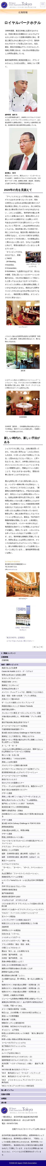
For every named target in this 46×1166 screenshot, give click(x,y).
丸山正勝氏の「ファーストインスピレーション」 (20, 873)
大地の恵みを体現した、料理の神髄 (15, 830)
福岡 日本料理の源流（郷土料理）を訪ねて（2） (21, 854)
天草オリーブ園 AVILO (10, 699)
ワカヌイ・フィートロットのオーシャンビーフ (20, 913)
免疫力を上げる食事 (9, 668)
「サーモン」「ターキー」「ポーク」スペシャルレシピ (22, 868)
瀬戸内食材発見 (8, 893)
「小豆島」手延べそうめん (12, 1006)
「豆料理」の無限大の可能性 (13, 995)
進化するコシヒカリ (9, 779)
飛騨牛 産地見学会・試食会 (12, 811)
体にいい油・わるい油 (10, 755)
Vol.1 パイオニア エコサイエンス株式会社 (18, 1086)
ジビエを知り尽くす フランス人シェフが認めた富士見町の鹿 (22, 905)
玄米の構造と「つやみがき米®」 (14, 759)
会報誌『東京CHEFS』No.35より (23, 629)
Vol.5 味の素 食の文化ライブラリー (15, 1069)
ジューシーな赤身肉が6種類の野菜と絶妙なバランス (22, 999)
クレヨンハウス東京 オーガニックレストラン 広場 (21, 713)
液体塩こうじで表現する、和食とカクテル (18, 736)
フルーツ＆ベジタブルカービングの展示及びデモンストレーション (22, 842)
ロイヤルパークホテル (10, 864)
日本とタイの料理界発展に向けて (14, 965)
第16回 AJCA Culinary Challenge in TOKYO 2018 (21, 733)
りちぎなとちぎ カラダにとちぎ (14, 900)
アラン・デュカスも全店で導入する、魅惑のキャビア (22, 786)
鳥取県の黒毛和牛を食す (11, 897)
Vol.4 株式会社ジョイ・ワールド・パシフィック (21, 1073)
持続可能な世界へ (8, 709)
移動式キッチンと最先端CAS (13, 1023)
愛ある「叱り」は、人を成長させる (15, 951)
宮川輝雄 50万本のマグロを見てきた (16, 1026)
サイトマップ (29, 1129)
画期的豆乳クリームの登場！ (13, 877)
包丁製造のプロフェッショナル (14, 1046)
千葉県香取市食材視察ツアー (13, 729)
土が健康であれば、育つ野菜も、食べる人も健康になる (22, 980)
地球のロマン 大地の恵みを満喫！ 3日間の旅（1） (21, 992)
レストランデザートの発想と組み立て (16, 920)
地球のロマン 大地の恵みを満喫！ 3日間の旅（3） (21, 985)
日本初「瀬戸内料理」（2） (12, 955)
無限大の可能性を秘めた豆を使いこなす (17, 968)
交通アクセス (17, 1129)
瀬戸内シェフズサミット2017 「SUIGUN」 (18, 804)
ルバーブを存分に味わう (11, 1053)
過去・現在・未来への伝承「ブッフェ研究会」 (20, 696)
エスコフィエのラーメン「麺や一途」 (16, 941)
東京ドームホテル (8, 861)
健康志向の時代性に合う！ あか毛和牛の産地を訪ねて (22, 1002)
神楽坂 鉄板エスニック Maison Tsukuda (17, 706)
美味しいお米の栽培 (9, 762)
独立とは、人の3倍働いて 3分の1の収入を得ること (21, 1012)
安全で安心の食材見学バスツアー (14, 790)
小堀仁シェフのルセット (11, 948)
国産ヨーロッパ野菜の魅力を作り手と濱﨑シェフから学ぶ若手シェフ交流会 (22, 741)
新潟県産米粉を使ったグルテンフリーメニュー (20, 772)
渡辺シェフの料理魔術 (10, 1016)
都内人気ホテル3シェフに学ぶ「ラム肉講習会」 (20, 800)
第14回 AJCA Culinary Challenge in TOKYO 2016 (21, 823)
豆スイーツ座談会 (8, 916)
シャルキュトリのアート (11, 937)
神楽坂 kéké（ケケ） (10, 682)
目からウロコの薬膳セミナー (13, 783)
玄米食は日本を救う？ (10, 689)
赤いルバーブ (7, 1050)
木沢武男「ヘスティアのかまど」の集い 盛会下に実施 (22, 1065)
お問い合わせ (40, 1129)
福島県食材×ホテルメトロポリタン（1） (17, 1060)
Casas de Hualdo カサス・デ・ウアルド (17, 671)
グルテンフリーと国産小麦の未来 (14, 765)
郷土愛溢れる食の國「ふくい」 (14, 975)
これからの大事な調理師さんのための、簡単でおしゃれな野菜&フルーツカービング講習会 (22, 750)
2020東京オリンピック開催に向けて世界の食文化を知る (22, 815)
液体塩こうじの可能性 (10, 850)
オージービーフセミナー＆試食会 (14, 726)
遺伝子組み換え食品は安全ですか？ (15, 722)
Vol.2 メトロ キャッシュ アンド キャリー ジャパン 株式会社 (22, 1081)
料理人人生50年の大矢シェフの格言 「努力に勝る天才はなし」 (23, 1034)
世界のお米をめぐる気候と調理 (14, 675)
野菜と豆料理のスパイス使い (13, 837)
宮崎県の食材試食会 (9, 890)
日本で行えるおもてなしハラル (14, 886)
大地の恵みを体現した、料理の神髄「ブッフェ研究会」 (21, 717)
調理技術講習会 (8, 827)
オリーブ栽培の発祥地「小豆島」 (14, 1009)
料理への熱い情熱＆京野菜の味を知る (16, 1039)
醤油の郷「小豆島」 (9, 1019)
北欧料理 (5, 927)
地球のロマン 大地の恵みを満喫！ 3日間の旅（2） (21, 988)
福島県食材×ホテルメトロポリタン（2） (17, 1057)
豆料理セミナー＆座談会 (11, 930)
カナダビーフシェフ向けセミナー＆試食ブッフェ (20, 769)
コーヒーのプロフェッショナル (14, 1043)
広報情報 (5, 660)
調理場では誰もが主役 (10, 972)
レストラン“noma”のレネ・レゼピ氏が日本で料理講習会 (22, 881)
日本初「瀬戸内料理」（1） (12, 958)
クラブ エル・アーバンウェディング (16, 847)
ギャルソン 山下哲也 (10, 1030)
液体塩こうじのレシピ (10, 685)
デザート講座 (7, 793)
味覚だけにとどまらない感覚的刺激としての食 (20, 923)
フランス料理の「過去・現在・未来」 (16, 944)
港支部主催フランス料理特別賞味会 (15, 807)
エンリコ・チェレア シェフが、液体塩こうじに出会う (22, 692)
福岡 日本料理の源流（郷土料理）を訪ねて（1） (21, 857)
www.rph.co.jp (12, 569)
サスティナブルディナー (11, 678)
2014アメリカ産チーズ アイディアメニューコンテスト (23, 909)
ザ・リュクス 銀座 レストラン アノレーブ (18, 702)
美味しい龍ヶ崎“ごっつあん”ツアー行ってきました (21, 797)
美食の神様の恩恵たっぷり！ (13, 961)
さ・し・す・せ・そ (9, 746)
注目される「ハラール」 (11, 934)
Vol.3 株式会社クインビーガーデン (16, 1076)
